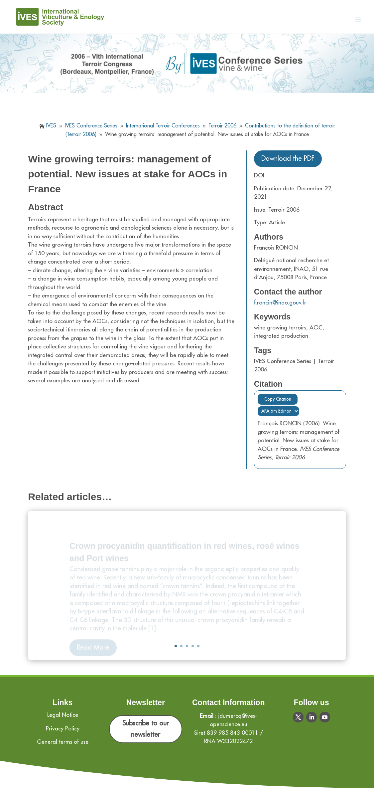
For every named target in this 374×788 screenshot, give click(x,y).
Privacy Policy (62, 728)
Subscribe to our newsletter (145, 729)
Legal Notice (62, 715)
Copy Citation (277, 399)
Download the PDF (287, 158)
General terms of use (62, 742)
